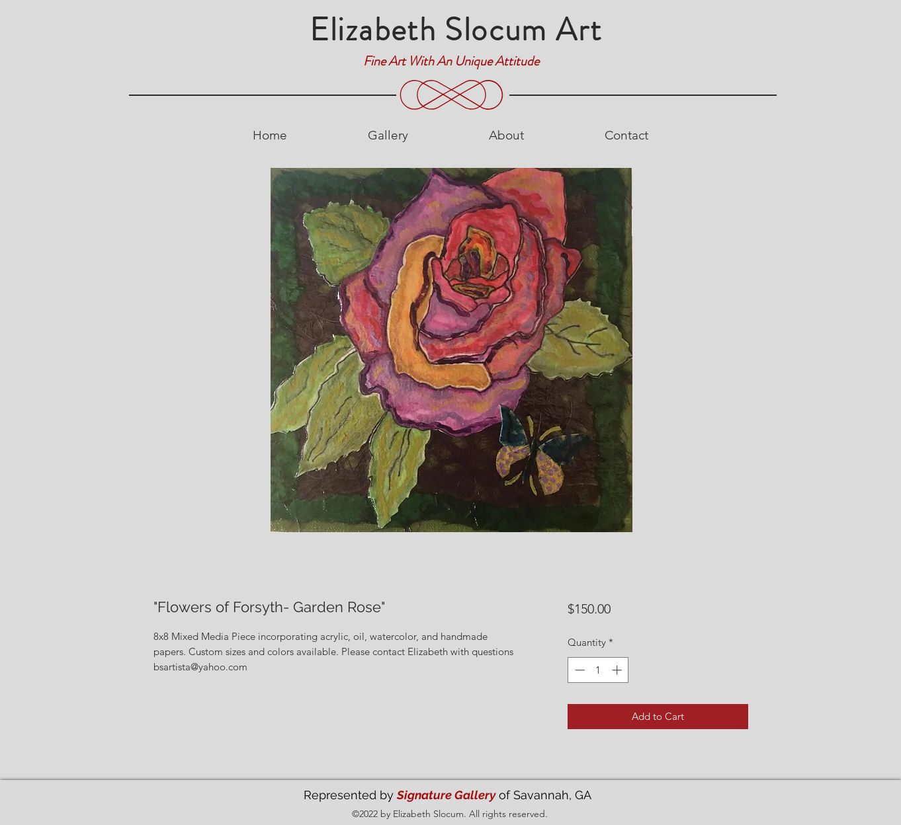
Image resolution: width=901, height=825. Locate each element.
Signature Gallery (446, 795)
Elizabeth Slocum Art (456, 29)
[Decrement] (578, 670)
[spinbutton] (598, 670)
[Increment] (618, 670)
